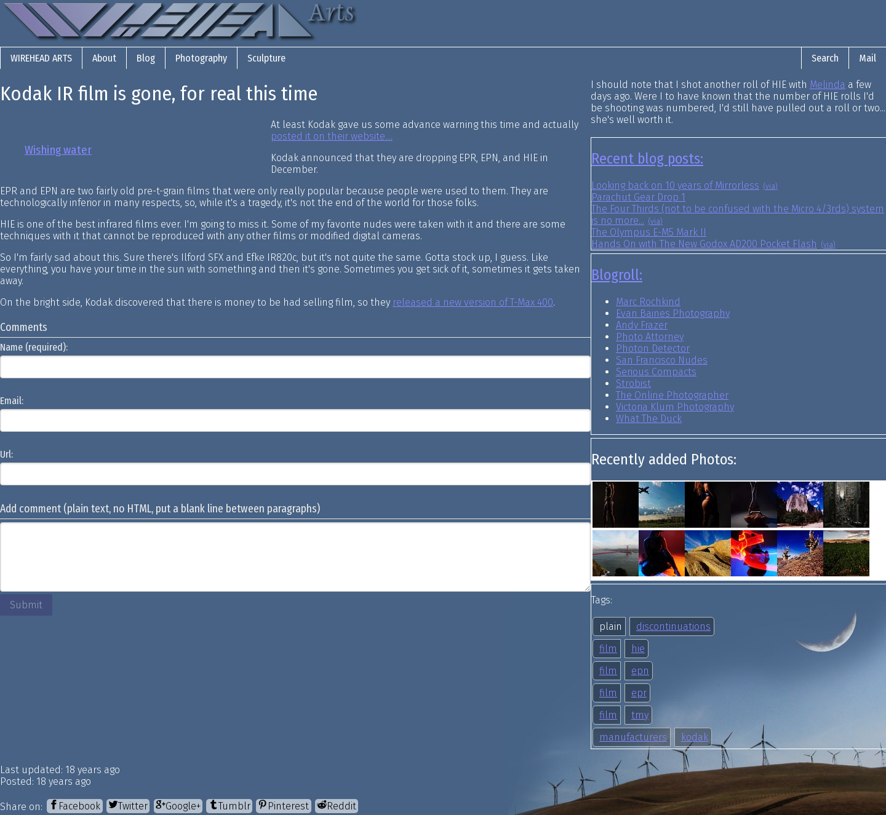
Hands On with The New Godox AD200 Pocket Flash (704, 244)
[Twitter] (128, 806)
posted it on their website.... (332, 136)
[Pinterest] (283, 806)
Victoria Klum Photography (675, 407)
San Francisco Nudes (662, 360)
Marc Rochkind (648, 302)
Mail (867, 58)
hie (638, 648)
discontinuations (673, 626)
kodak (694, 737)
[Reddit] (336, 806)
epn (640, 671)
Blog (146, 58)
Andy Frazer (642, 325)
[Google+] (178, 806)
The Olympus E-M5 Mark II (648, 232)
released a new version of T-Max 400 (473, 302)
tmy (640, 715)
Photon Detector (653, 348)
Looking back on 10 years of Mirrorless (675, 185)
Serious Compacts (656, 372)
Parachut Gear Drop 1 (638, 197)
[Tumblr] (229, 806)
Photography (201, 58)
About (104, 58)
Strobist (633, 383)
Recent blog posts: (647, 158)
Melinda (827, 84)
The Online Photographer (672, 395)
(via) (770, 186)
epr (639, 693)
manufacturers (633, 737)
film (608, 648)
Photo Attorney (650, 337)
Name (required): (34, 347)
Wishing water (58, 150)
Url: (6, 454)
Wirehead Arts (41, 58)
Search (825, 58)
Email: (11, 401)
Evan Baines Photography (673, 313)
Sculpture (266, 58)
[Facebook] (74, 806)
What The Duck (649, 418)
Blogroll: (616, 275)
